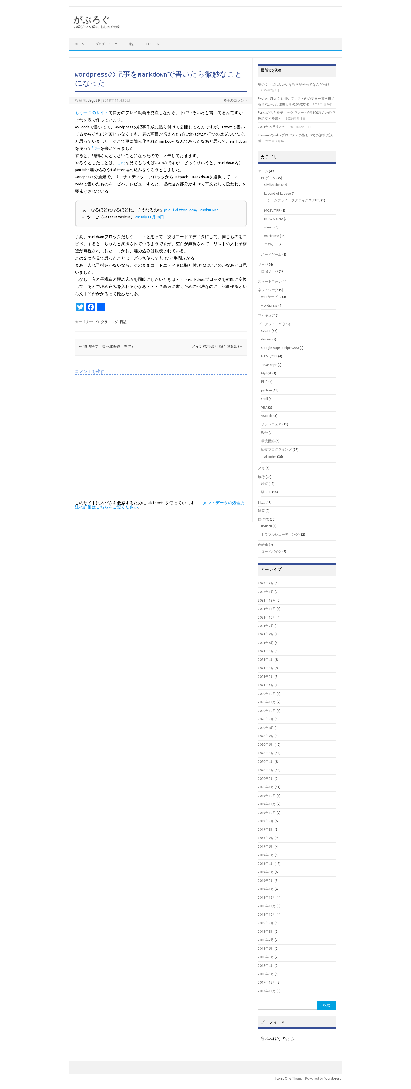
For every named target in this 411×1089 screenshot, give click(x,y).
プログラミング (106, 44)
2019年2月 (266, 880)
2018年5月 (266, 957)
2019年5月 (266, 855)
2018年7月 (266, 940)
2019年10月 (267, 812)
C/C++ (266, 330)
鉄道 (264, 483)
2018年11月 (267, 906)
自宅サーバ (269, 271)
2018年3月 (266, 974)
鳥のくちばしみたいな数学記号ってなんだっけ (293, 84)
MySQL (266, 373)
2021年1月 (266, 685)
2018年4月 (266, 965)
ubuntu (266, 526)
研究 (261, 510)
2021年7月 (266, 634)
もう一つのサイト (92, 113)
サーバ (263, 264)
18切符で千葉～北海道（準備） (107, 346)
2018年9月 (266, 923)
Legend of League (277, 193)
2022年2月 (266, 583)
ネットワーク (268, 290)
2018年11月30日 (149, 217)
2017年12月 (267, 982)
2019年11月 (267, 804)
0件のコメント (236, 100)
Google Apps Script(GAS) (280, 348)
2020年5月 (266, 753)
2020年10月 (267, 710)
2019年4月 (266, 863)
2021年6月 (266, 643)
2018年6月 (266, 948)
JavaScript (269, 365)
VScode (267, 415)
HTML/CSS (269, 356)
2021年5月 (266, 651)
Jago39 (94, 100)
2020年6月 (266, 744)
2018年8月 (266, 931)
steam (269, 227)
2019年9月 (266, 821)
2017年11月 (267, 991)
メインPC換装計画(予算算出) (217, 346)
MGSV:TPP (272, 210)
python (266, 390)
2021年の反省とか (272, 126)
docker (266, 339)
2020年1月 (266, 787)
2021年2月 (266, 676)
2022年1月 (266, 591)
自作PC (263, 519)
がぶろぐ (91, 19)
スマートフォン (270, 281)
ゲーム (263, 171)
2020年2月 (266, 778)
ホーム (79, 44)
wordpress (269, 305)
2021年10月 (267, 617)
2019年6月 (266, 846)
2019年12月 (267, 795)
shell (264, 398)
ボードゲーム (271, 254)
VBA (264, 407)
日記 (123, 322)
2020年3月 (266, 770)
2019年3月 (266, 872)
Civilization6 (273, 184)
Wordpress (332, 1078)
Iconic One (283, 1078)
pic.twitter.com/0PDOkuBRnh (191, 210)
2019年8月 (266, 829)
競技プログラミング (276, 449)
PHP (264, 381)
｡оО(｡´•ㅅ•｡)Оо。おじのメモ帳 (97, 26)
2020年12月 (267, 693)
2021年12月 (267, 600)
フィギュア (266, 315)
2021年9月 (266, 625)
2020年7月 (266, 736)
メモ (261, 468)
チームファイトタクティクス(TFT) (293, 200)
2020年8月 (266, 727)
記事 (96, 148)
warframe (271, 236)
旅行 (132, 44)
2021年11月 (267, 608)
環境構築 (268, 441)
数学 (264, 432)
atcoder (270, 456)
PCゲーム (152, 44)
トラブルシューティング (280, 534)
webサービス (271, 296)
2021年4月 (266, 659)
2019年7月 (266, 838)
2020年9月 (266, 719)
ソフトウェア (271, 424)
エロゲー (271, 244)
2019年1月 (266, 889)
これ (121, 163)
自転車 (263, 544)
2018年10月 (267, 914)
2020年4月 (266, 761)
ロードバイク (271, 551)
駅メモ (266, 492)
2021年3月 (266, 668)
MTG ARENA (273, 219)
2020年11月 (267, 702)
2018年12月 (267, 897)
